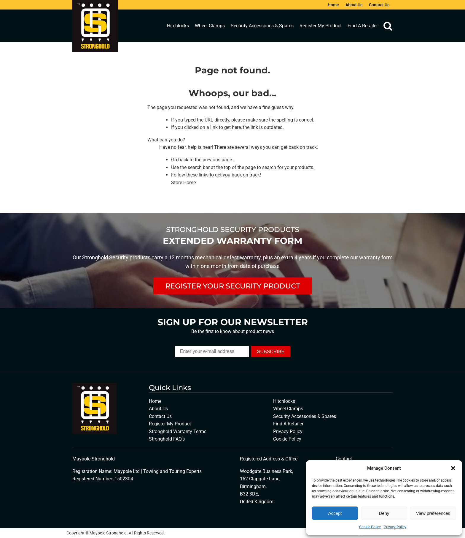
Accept (335, 513)
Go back (179, 159)
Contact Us (379, 4)
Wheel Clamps (210, 26)
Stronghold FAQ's (167, 439)
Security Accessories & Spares (262, 26)
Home (333, 4)
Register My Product (321, 26)
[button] (453, 468)
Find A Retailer (363, 26)
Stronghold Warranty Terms (177, 431)
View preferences (433, 513)
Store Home (183, 182)
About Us (353, 4)
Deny (384, 513)
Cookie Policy (370, 527)
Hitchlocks (178, 26)
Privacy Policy (395, 527)
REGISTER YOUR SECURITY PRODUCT (232, 286)
